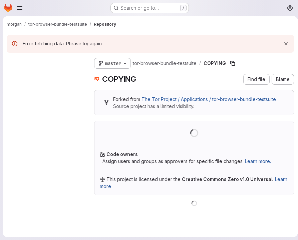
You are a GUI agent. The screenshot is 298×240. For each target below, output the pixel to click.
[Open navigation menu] (19, 8)
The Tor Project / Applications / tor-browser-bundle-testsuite (208, 99)
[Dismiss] (283, 44)
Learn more (112, 186)
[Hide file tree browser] (12, 62)
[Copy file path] (232, 63)
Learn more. (258, 161)
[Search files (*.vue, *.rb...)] (45, 75)
